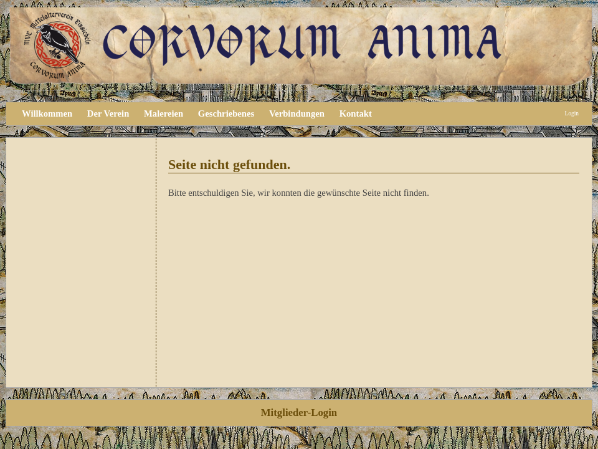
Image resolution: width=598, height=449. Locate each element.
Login (572, 113)
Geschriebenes (226, 113)
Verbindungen (297, 113)
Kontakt (355, 113)
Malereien (163, 113)
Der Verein (108, 113)
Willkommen (47, 113)
